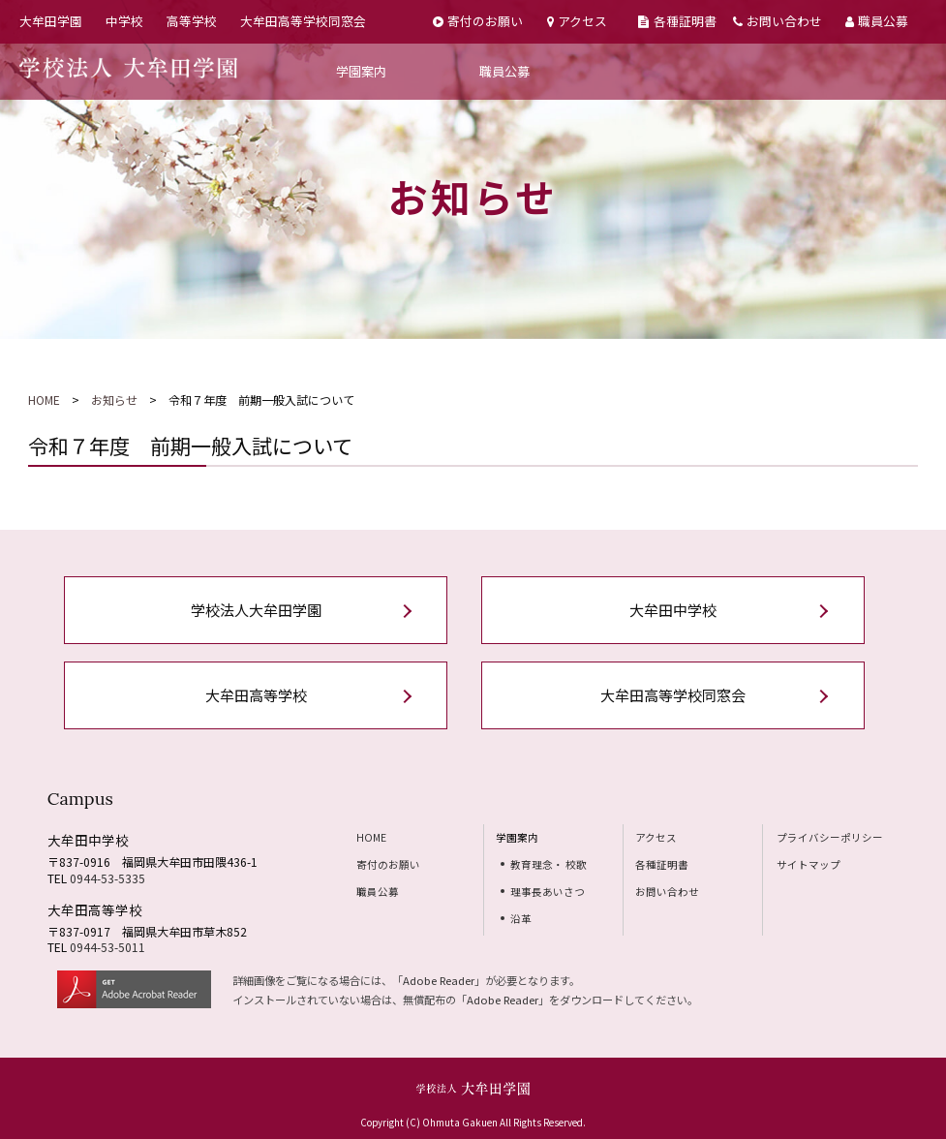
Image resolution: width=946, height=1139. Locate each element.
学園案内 (361, 71)
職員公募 (876, 21)
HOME (44, 399)
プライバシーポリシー (830, 837)
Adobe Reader (438, 980)
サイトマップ (808, 864)
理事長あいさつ (547, 891)
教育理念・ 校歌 (548, 864)
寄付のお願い (478, 21)
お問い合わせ (777, 21)
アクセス (577, 21)
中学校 (124, 21)
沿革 (521, 918)
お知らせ (114, 399)
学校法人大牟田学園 (256, 610)
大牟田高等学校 (256, 695)
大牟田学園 (50, 21)
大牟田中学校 (673, 610)
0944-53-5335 (107, 878)
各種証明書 (677, 21)
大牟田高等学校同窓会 (303, 21)
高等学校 (192, 21)
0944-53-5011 (107, 947)
